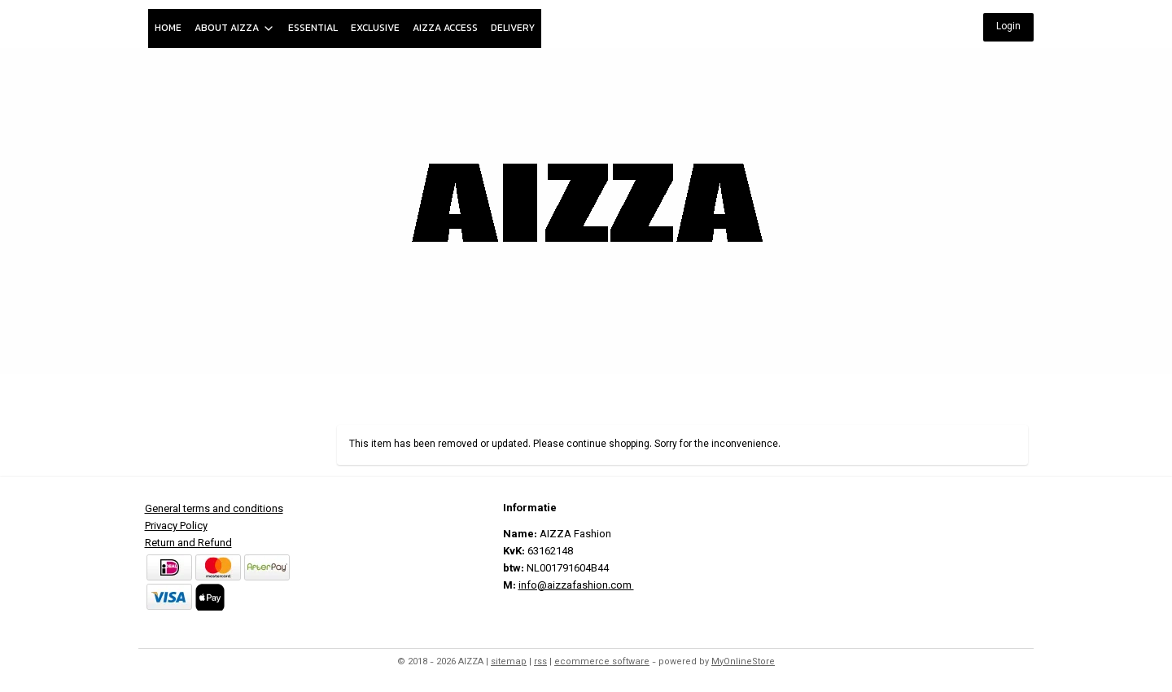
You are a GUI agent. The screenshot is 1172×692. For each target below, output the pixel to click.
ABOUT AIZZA (235, 27)
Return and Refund (188, 544)
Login (1008, 27)
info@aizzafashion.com (576, 586)
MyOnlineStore (743, 662)
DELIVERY (513, 27)
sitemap (509, 662)
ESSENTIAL (313, 27)
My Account (989, 393)
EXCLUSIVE (375, 27)
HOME (168, 27)
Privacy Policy (176, 527)
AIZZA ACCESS (445, 27)
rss (540, 662)
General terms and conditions (214, 509)
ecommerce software (601, 662)
